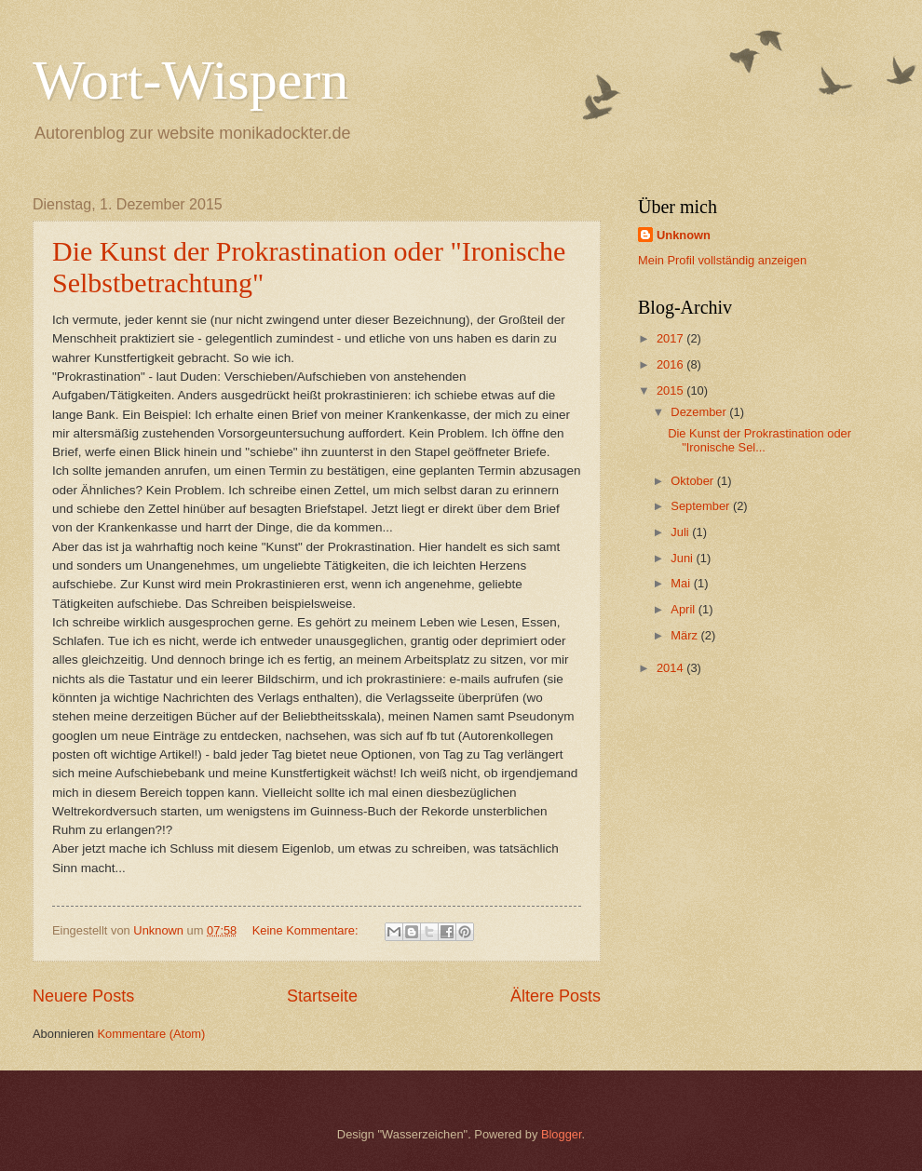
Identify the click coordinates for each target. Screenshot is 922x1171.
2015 (671, 390)
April (684, 609)
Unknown (684, 235)
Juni (683, 558)
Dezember (700, 412)
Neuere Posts (83, 996)
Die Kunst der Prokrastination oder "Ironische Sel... (759, 440)
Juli (681, 532)
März (685, 635)
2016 (671, 364)
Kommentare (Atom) (151, 1034)
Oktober (693, 481)
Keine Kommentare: (306, 930)
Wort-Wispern (190, 80)
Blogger (561, 1134)
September (702, 506)
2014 (671, 668)
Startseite (322, 996)
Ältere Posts (555, 996)
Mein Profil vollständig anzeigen (722, 260)
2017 (671, 338)
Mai (682, 583)
